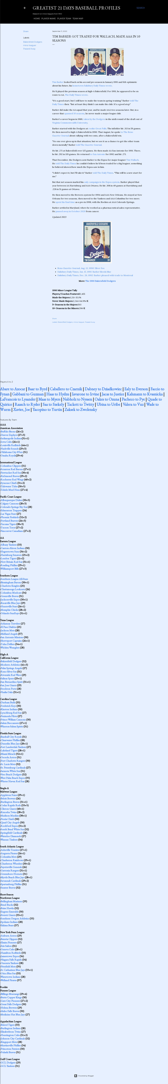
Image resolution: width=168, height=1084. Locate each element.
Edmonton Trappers (11, 510)
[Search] (141, 8)
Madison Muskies (10, 815)
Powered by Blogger (84, 1075)
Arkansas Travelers (10, 623)
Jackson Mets (8, 630)
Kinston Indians (9, 709)
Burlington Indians (11, 1028)
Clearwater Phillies (10, 740)
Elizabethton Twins (11, 1031)
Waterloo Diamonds (11, 836)
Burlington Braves (10, 802)
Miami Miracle (8, 754)
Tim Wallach (132, 160)
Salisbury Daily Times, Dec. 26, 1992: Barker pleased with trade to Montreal (95, 275)
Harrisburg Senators (11, 555)
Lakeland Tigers (9, 750)
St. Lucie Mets (8, 764)
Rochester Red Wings (12, 479)
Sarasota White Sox (10, 771)
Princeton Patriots (10, 1048)
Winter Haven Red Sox (12, 781)
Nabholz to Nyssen (77, 399)
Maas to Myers (49, 399)
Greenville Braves (9, 596)
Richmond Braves (10, 476)
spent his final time (65, 202)
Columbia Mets (9, 856)
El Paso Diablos (8, 627)
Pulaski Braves (8, 1052)
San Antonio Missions (12, 637)
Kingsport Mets (9, 1042)
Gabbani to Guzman (28, 394)
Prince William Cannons (13, 719)
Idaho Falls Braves (10, 1011)
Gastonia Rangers (10, 870)
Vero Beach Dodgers (11, 774)
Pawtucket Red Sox (11, 472)
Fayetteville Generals (11, 867)
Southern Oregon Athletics (15, 918)
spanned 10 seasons (74, 113)
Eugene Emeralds (9, 911)
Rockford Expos (9, 826)
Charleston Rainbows (12, 860)
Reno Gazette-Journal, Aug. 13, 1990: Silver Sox (80, 268)
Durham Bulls (8, 702)
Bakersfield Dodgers (32, 42)
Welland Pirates (8, 980)
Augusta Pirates (9, 853)
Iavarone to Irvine (85, 394)
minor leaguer (29, 45)
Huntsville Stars (9, 606)
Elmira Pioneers (9, 942)
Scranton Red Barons (12, 469)
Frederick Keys (8, 706)
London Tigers (8, 558)
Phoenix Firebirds (10, 517)
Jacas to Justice (113, 394)
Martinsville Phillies (11, 1045)
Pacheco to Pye (133, 399)
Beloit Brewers (8, 798)
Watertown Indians (10, 976)
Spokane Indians (9, 922)
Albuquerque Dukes (11, 500)
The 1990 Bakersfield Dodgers (100, 281)
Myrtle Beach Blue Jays (12, 877)
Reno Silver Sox (9, 671)
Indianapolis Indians (11, 438)
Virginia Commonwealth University (69, 122)
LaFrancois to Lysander (18, 399)
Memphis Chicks (9, 610)
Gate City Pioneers (10, 1000)
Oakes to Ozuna (107, 399)
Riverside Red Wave (11, 675)
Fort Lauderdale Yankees (13, 747)
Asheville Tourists (10, 850)
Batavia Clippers (9, 939)
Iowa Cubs (6, 441)
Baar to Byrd (37, 388)
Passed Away (29, 49)
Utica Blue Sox (8, 973)
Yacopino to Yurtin (47, 409)
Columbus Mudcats (11, 592)
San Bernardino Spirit (12, 682)
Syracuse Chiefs (9, 483)
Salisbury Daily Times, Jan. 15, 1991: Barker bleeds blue (84, 271)
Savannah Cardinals (11, 880)
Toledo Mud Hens (10, 489)
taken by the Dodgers (94, 119)
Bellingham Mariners (11, 901)
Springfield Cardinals (11, 832)
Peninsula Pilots (9, 716)
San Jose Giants (8, 685)
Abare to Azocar (12, 388)
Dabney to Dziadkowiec (103, 388)
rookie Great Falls (97, 128)
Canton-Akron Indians (13, 548)
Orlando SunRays (10, 613)
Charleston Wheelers (11, 863)
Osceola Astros (8, 757)
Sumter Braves (8, 887)
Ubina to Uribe (108, 404)
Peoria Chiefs (7, 819)
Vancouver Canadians (12, 531)
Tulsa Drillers (8, 644)
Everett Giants (8, 915)
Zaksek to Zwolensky (81, 409)
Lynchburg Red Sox (11, 712)
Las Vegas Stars (8, 513)
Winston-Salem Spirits (12, 726)
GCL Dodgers (8, 1062)
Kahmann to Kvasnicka (145, 394)
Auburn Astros (9, 935)
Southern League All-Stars (14, 579)
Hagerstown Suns (10, 551)
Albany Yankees (9, 544)
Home (36, 18)
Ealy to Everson (136, 388)
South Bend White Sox (12, 829)
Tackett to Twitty (80, 404)
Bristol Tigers (8, 1024)
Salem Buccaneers (10, 723)
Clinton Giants (8, 808)
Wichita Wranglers (10, 647)
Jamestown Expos (10, 956)
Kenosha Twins (9, 812)
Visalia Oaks (7, 692)
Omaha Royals (8, 455)
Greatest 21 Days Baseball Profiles (76, 8)
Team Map (77, 18)
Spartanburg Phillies (11, 884)
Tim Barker (58, 82)
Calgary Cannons (10, 503)
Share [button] (25, 31)
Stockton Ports (8, 688)
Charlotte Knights (10, 586)
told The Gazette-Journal (89, 145)
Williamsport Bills (10, 568)
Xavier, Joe (21, 409)
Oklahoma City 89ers (12, 452)
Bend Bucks (7, 904)
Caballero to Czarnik (66, 388)
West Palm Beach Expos (13, 778)
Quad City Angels (10, 822)
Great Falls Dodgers (11, 1004)
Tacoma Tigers (8, 524)
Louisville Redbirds (11, 445)
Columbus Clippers (11, 465)
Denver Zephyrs (9, 435)
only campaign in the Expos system (101, 182)
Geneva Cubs (8, 949)
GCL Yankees (8, 1066)
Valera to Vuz (133, 404)
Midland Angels (9, 634)
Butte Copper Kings (11, 997)
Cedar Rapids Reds (11, 805)
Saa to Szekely (53, 404)
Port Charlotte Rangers (13, 760)
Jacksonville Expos (10, 599)
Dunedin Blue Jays (10, 743)
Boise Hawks (7, 908)
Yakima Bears (7, 925)
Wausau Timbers (9, 839)
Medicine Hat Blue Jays (13, 1014)
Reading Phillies (9, 565)
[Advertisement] (97, 349)
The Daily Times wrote (76, 95)
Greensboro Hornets (11, 874)
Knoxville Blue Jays (10, 603)
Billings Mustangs (10, 994)
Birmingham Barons (11, 582)
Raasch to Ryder (27, 404)
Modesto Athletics (10, 664)
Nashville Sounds (10, 448)
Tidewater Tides (9, 486)
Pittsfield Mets (8, 966)
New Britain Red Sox (11, 562)
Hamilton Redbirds (11, 952)
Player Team (63, 18)
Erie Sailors (6, 946)
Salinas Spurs (7, 678)
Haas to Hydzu (57, 394)
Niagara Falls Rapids (11, 959)
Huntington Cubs (10, 1035)
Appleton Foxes (9, 795)
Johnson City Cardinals (13, 1038)
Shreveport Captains (11, 640)
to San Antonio (97, 154)
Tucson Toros (8, 527)
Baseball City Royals (11, 736)
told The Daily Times (66, 163)
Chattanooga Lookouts (13, 589)
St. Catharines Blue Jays (13, 970)
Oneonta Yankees (9, 963)
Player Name (47, 18)
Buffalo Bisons (8, 431)
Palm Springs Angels (11, 668)
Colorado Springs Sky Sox (14, 507)
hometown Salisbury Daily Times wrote (92, 85)
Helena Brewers (9, 1007)
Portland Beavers (9, 520)
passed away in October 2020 (70, 211)
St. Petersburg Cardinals (13, 767)
